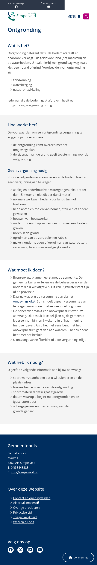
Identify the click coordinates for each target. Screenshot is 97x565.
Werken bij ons (23, 522)
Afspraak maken (26, 503)
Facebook (11, 550)
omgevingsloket (24, 301)
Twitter (20, 550)
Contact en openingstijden (31, 498)
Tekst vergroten (48, 5)
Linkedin (30, 550)
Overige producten (26, 508)
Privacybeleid (22, 512)
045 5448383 (19, 468)
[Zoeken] (86, 16)
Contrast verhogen (16, 5)
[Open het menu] (73, 16)
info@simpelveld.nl (24, 472)
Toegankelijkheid (25, 517)
